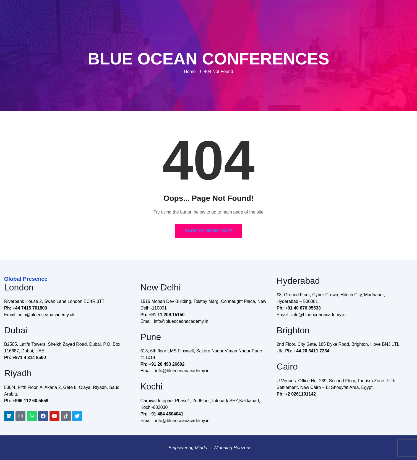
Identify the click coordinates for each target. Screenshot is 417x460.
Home (190, 71)
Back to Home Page (208, 230)
